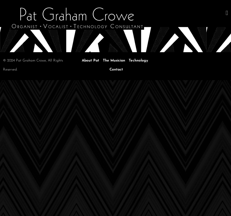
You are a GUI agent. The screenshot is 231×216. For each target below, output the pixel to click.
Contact (116, 69)
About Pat (90, 60)
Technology (138, 60)
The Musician (114, 60)
